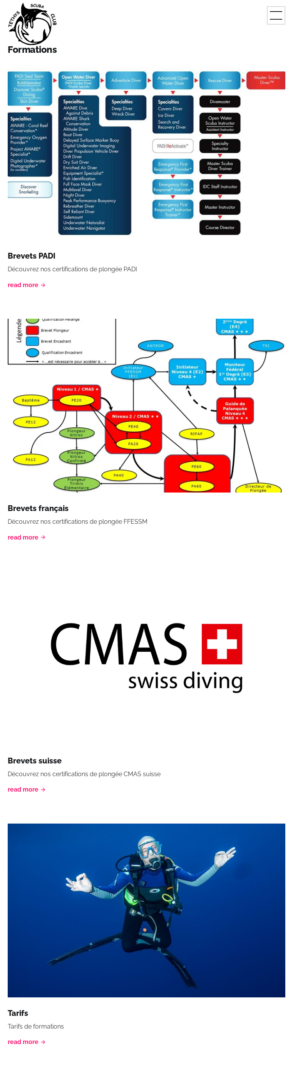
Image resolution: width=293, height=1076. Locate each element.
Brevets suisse (35, 760)
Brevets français (38, 508)
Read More (27, 285)
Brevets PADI (31, 256)
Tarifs (18, 1013)
